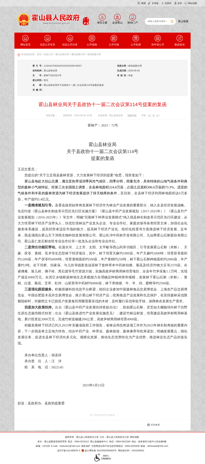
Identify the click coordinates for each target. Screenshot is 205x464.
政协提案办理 (94, 54)
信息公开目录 (70, 40)
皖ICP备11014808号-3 (68, 450)
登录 (179, 3)
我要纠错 (131, 115)
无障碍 (168, 3)
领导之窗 (102, 22)
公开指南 (92, 40)
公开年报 (114, 40)
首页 (39, 54)
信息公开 (48, 54)
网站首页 (25, 40)
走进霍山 (117, 22)
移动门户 (132, 22)
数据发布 (180, 40)
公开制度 (136, 40)
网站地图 (192, 3)
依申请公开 (157, 40)
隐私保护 (85, 446)
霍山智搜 (183, 21)
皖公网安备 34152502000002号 (99, 450)
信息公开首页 (47, 40)
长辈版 (155, 3)
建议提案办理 (78, 54)
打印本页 (155, 424)
